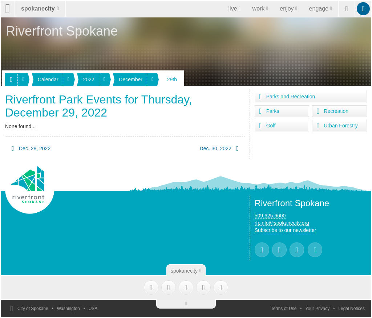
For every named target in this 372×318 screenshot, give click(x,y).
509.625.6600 (270, 216)
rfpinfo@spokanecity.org (282, 223)
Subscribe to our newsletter (285, 230)
